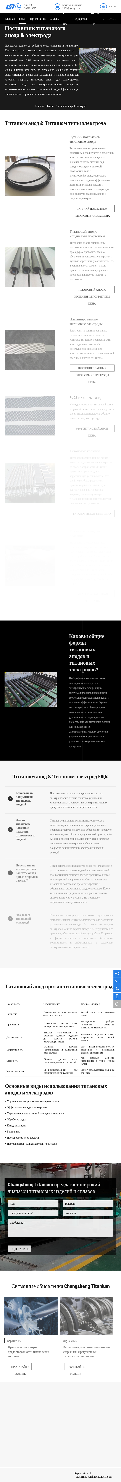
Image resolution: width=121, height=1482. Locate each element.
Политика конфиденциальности (94, 1476)
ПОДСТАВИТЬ (22, 1249)
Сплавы (55, 18)
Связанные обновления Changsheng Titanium (60, 1286)
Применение (38, 18)
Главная (10, 18)
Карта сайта (81, 1473)
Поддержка (79, 18)
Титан (22, 18)
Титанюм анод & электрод (71, 106)
